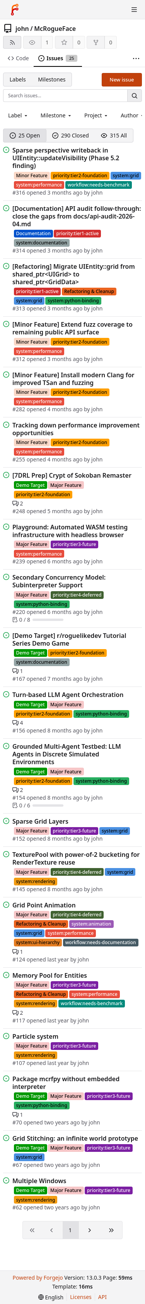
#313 (19, 308)
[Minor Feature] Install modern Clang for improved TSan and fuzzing (73, 379)
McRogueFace (55, 28)
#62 (18, 1207)
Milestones (51, 79)
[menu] (50, 1297)
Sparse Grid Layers (40, 821)
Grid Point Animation (44, 905)
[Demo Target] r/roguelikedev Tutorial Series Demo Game (69, 639)
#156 (19, 730)
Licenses (81, 1297)
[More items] (136, 58)
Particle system (35, 1036)
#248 (19, 511)
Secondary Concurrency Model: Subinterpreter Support (59, 581)
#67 (18, 1164)
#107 (19, 1063)
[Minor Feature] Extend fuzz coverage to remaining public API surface (72, 328)
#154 (19, 797)
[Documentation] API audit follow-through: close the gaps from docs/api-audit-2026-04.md (76, 216)
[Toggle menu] (134, 10)
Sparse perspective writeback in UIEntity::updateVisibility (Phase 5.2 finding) (65, 158)
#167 (19, 678)
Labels (18, 79)
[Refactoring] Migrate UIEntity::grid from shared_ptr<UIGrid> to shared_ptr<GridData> (73, 274)
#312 (19, 359)
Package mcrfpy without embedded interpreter (65, 1082)
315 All (114, 135)
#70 (18, 1122)
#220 (19, 612)
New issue (122, 79)
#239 (19, 561)
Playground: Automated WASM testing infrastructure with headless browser (70, 531)
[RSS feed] (12, 42)
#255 (19, 459)
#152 (19, 838)
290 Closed (70, 135)
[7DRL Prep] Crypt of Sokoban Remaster (71, 475)
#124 (19, 959)
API (102, 1297)
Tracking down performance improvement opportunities (76, 429)
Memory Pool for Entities (49, 975)
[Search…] (134, 95)
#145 (19, 889)
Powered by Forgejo (37, 1277)
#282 (19, 409)
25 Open (25, 135)
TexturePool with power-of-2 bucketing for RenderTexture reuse (76, 858)
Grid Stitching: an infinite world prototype (75, 1138)
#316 (19, 192)
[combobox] (18, 115)
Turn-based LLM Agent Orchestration (67, 695)
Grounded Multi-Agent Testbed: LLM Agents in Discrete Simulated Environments (66, 754)
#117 (19, 1020)
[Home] (15, 10)
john (22, 28)
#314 (19, 250)
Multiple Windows (39, 1181)
